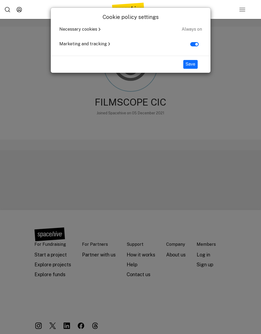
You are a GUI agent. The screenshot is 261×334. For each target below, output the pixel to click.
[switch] (194, 44)
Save (190, 64)
